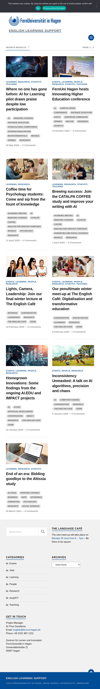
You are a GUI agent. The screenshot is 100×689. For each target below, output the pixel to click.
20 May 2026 (12, 145)
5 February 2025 (60, 332)
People (78, 82)
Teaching (11, 84)
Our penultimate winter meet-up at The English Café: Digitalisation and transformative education (72, 299)
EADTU (57, 117)
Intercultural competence (22, 127)
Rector (70, 121)
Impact (30, 416)
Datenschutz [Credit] (68, 683)
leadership (14, 317)
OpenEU (12, 140)
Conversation (29, 313)
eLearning (59, 322)
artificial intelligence (20, 411)
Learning (11, 82)
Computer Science (70, 400)
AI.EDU (17, 407)
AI (9, 118)
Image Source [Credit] (51, 683)
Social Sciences (30, 506)
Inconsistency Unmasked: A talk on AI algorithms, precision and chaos (72, 383)
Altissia (12, 493)
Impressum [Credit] (83, 683)
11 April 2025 (13, 240)
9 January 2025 (60, 413)
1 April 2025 (58, 242)
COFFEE (11, 222)
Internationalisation (19, 131)
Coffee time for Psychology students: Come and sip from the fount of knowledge (25, 196)
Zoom (33, 322)
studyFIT (36, 82)
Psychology (26, 231)
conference (60, 112)
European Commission (76, 117)
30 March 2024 (13, 511)
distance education (18, 122)
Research (24, 82)
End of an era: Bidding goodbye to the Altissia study (26, 479)
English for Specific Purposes (24, 226)
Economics (36, 497)
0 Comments (29, 145)
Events (56, 82)
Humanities (14, 502)
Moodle (35, 136)
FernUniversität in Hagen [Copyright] (27, 683)
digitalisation (80, 318)
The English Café (17, 322)
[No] (96, 6)
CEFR (24, 497)
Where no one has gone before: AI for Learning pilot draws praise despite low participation (26, 99)
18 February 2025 (15, 327)
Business (12, 313)
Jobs (11, 570)
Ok (38, 8)
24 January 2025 (14, 429)
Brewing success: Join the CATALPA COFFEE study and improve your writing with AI (72, 198)
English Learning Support (26, 678)
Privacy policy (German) (54, 8)
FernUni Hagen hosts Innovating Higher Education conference (71, 94)
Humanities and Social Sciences (71, 233)
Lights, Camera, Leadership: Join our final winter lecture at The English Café (24, 296)
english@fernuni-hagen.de (26, 630)
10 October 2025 (60, 131)
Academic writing (17, 213)
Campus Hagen (67, 108)
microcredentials (17, 136)
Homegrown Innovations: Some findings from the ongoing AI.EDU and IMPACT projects (23, 388)
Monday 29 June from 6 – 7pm (67, 538)
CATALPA (35, 218)
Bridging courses (23, 118)
